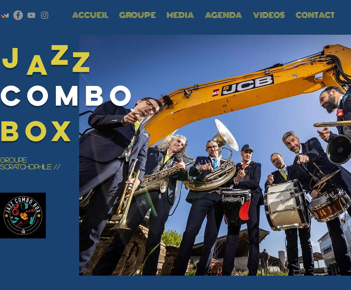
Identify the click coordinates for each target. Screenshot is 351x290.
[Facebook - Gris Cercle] (18, 15)
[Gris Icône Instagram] (44, 15)
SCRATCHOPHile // (30, 166)
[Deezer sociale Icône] (5, 15)
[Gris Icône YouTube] (31, 15)
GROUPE (13, 159)
